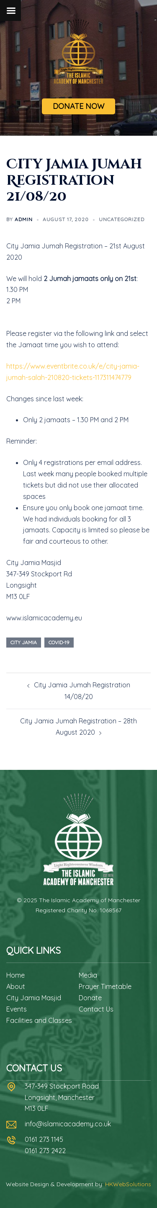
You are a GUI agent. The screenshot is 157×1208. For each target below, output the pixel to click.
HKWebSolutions (128, 1184)
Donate (90, 998)
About (15, 986)
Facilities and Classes (39, 1020)
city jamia (23, 642)
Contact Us (96, 1009)
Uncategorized (121, 219)
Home (15, 975)
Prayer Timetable (105, 986)
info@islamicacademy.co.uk (68, 1124)
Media (88, 975)
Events (16, 1009)
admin (24, 219)
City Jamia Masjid (33, 998)
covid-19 (59, 642)
